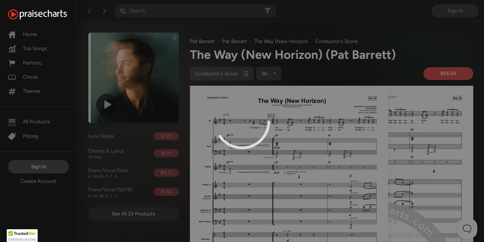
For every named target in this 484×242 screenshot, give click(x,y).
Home (22, 34)
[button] (22, 235)
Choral (23, 77)
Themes (24, 91)
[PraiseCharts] (46, 14)
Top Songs (27, 48)
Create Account (38, 181)
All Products (29, 122)
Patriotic (25, 63)
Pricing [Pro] (23, 136)
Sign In (38, 167)
